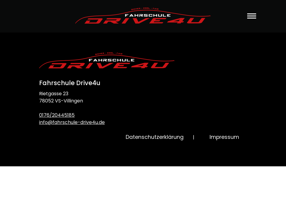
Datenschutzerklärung (155, 137)
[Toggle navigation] (251, 20)
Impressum (224, 137)
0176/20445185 (57, 115)
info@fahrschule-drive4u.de (72, 122)
